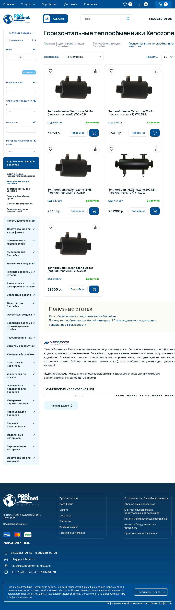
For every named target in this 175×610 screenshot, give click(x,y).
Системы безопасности (16, 425)
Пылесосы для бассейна (16, 253)
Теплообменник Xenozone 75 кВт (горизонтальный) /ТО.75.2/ (131, 113)
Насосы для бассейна (20, 220)
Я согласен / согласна (151, 592)
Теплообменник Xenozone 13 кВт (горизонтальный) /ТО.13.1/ (70, 191)
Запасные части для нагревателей (17, 210)
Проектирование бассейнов (141, 533)
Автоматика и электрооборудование (21, 285)
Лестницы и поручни (20, 263)
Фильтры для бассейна (15, 304)
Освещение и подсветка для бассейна (16, 389)
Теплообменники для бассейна (18, 182)
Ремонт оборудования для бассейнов (140, 526)
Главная (9, 4)
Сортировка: (51, 56)
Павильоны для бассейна (16, 413)
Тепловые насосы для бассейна (18, 189)
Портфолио (49, 4)
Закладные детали (19, 294)
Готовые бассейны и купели (19, 273)
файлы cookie (97, 587)
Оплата (64, 509)
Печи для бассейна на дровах (18, 197)
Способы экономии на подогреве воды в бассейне (82, 316)
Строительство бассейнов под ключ (146, 498)
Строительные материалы (16, 448)
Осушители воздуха (19, 314)
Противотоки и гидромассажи (16, 242)
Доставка (70, 4)
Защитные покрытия (20, 345)
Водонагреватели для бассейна (21, 163)
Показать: (152, 56)
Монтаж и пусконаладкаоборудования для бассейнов (141, 511)
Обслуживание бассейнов (139, 504)
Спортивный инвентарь (15, 364)
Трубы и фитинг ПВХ (19, 337)
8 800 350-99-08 (160, 19)
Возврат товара (69, 527)
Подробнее (78, 132)
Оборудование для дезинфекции (19, 230)
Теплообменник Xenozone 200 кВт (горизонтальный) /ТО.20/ (132, 191)
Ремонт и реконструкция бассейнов (145, 518)
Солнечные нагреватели (20, 203)
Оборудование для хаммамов (19, 459)
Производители (69, 498)
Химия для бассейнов (20, 354)
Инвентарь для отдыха (16, 375)
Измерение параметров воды (18, 402)
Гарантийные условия (72, 532)
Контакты (90, 4)
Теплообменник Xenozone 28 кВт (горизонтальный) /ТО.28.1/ (71, 269)
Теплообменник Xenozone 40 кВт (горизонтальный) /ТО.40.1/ (71, 113)
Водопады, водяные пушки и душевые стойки (19, 326)
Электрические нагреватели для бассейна (21, 174)
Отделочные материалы (15, 436)
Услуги (25, 4)
